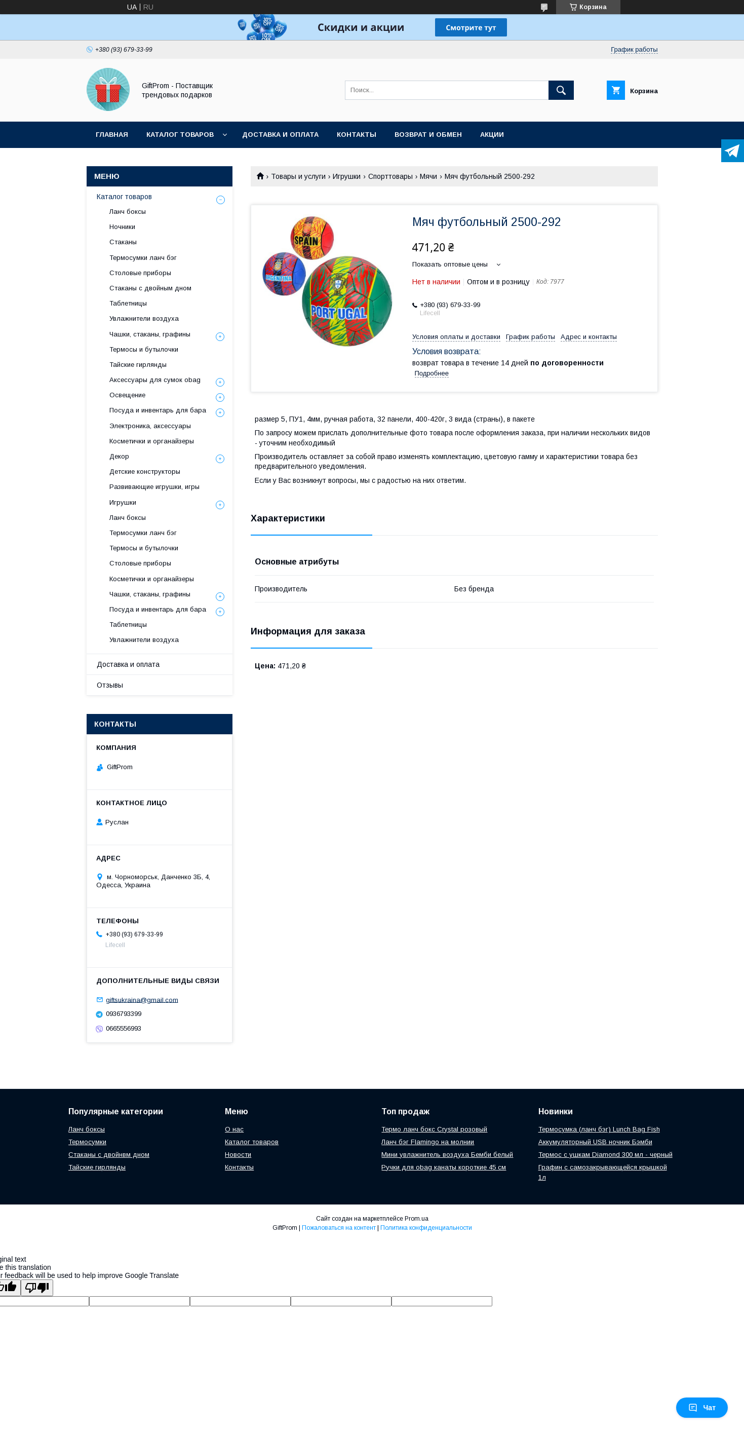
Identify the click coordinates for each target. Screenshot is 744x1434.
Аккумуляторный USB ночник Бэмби (595, 1142)
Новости (238, 1154)
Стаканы (123, 242)
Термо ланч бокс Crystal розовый (434, 1129)
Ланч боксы (127, 211)
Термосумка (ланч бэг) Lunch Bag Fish (599, 1129)
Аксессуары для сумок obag (155, 380)
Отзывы (110, 685)
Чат (702, 1407)
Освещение (127, 395)
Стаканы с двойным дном (150, 288)
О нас (234, 1129)
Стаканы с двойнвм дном (108, 1154)
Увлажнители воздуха (144, 318)
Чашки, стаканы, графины (149, 334)
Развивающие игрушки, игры (154, 486)
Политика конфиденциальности (426, 1227)
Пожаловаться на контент (339, 1227)
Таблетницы (128, 303)
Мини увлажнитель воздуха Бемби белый (447, 1154)
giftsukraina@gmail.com (142, 999)
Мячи (428, 176)
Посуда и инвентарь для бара (157, 410)
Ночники (122, 227)
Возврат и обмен (428, 134)
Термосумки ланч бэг (143, 257)
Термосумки (87, 1142)
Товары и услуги (298, 176)
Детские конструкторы (144, 471)
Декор (119, 456)
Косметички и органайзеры (151, 441)
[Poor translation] (37, 1287)
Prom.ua (416, 1218)
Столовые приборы (140, 273)
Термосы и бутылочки (143, 349)
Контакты (356, 134)
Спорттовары (390, 176)
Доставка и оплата (280, 134)
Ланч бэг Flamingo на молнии (427, 1142)
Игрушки (347, 176)
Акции (492, 134)
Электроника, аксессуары (150, 426)
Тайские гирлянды (138, 364)
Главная (112, 134)
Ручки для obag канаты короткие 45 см (443, 1167)
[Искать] (561, 90)
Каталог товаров (180, 134)
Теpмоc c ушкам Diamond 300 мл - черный (605, 1154)
